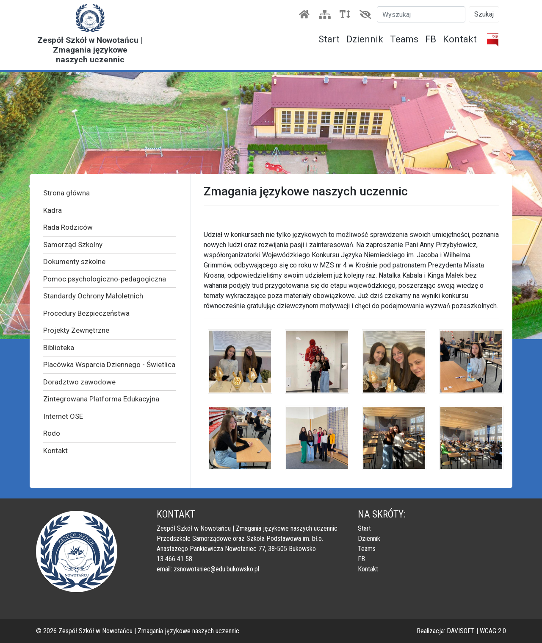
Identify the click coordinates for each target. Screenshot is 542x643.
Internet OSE (63, 416)
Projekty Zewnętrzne (76, 330)
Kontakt (460, 39)
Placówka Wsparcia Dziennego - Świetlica (109, 364)
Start (329, 39)
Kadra (52, 210)
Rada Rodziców (68, 227)
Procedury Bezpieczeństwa (86, 313)
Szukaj (484, 14)
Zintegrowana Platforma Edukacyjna (101, 399)
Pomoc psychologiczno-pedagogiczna (104, 279)
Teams (404, 39)
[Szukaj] (421, 14)
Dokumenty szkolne (74, 261)
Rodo (51, 433)
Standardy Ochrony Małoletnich (93, 296)
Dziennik (364, 39)
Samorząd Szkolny (72, 244)
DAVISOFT (461, 631)
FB (430, 39)
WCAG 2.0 (493, 631)
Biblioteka (58, 347)
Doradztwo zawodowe (79, 382)
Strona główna (66, 193)
